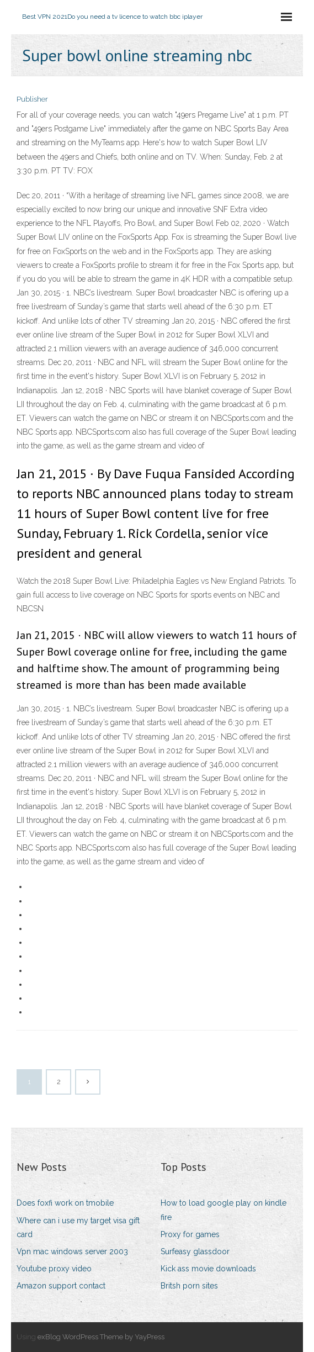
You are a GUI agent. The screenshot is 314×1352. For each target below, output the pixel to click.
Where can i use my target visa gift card (78, 1227)
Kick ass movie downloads (208, 1268)
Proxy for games (190, 1234)
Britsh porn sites (189, 1285)
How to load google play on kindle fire (223, 1209)
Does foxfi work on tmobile (65, 1202)
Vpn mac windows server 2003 (72, 1251)
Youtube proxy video (54, 1268)
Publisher (32, 99)
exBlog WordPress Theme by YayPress (101, 1337)
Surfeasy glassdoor (195, 1251)
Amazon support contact (61, 1285)
